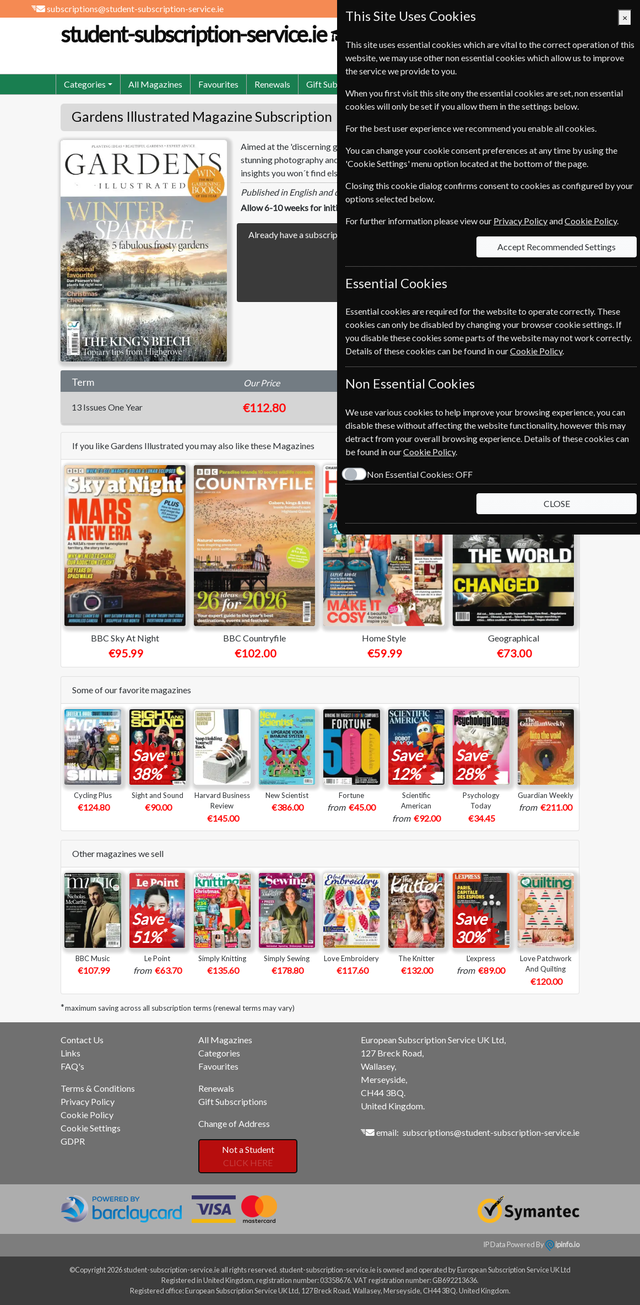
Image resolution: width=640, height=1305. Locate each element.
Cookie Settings (91, 1128)
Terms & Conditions (98, 1088)
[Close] (625, 17)
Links (70, 1053)
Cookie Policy (87, 1114)
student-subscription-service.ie (219, 34)
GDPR (73, 1141)
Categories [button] (85, 84)
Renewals (272, 84)
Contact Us (82, 1039)
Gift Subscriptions (232, 1101)
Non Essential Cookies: (420, 474)
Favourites (218, 84)
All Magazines (155, 84)
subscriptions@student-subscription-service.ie (135, 8)
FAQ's (72, 1066)
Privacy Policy (88, 1101)
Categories (219, 1053)
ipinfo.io (562, 1244)
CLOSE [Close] (557, 503)
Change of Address (234, 1123)
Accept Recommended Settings (556, 246)
